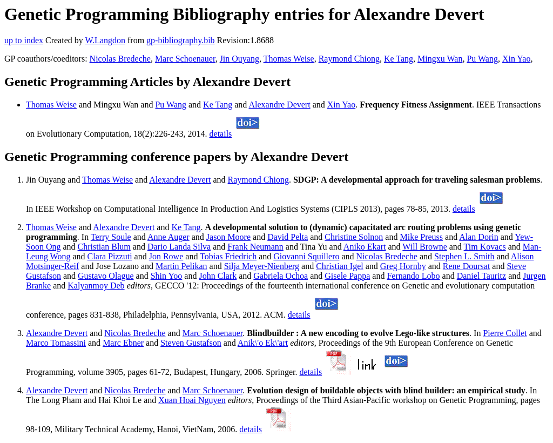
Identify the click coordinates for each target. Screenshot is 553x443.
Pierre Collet (505, 333)
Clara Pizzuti (109, 256)
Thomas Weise (289, 58)
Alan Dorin (478, 236)
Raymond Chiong (349, 58)
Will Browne (424, 246)
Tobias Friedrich (228, 256)
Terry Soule (111, 236)
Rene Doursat (466, 266)
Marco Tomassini (56, 342)
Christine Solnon (354, 236)
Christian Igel (339, 266)
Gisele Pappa (347, 275)
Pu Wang (482, 58)
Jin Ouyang (239, 58)
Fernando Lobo (413, 275)
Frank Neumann (255, 246)
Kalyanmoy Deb (96, 285)
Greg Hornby (403, 266)
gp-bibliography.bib (180, 40)
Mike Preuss (421, 236)
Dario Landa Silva (179, 246)
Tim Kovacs (485, 246)
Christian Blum (104, 246)
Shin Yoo (167, 275)
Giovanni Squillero (306, 256)
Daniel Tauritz (481, 275)
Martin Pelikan (181, 266)
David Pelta (287, 236)
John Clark (218, 275)
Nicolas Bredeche (120, 58)
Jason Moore (228, 236)
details (221, 133)
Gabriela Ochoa (280, 275)
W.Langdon (105, 40)
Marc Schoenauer (185, 58)
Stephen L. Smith (464, 256)
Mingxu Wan (439, 58)
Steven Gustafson (190, 342)
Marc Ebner (123, 342)
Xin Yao (516, 58)
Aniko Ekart (364, 246)
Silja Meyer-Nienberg (261, 266)
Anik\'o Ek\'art (263, 342)
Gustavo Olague (106, 275)
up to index (23, 40)
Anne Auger (168, 236)
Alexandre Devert (279, 104)
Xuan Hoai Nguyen (191, 400)
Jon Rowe (166, 256)
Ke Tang (398, 58)
